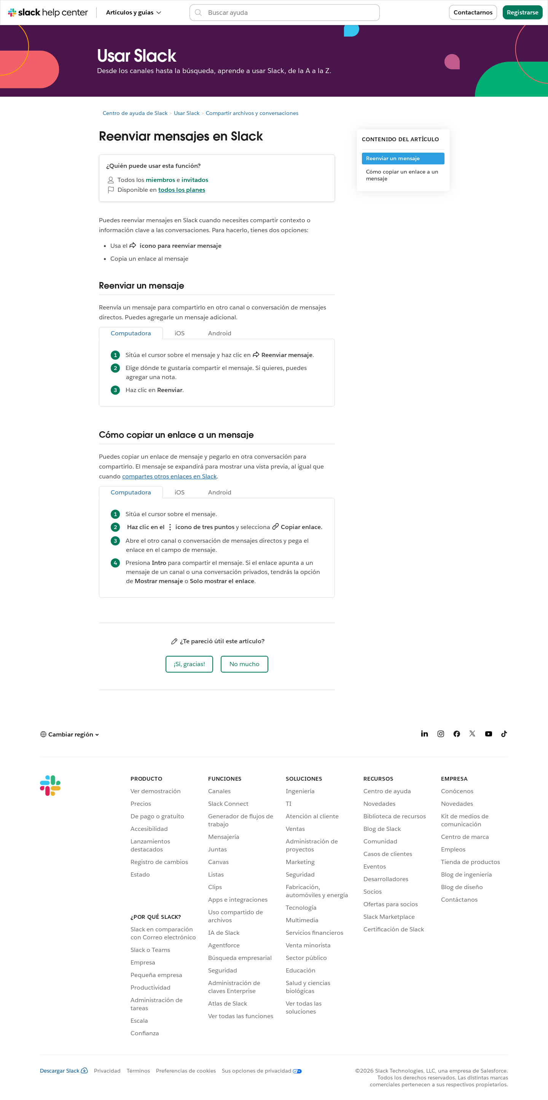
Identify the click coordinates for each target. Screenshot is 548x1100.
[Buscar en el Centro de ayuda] (291, 12)
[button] (189, 664)
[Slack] (50, 907)
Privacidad (107, 1070)
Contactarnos (473, 12)
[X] (472, 735)
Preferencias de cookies (186, 1070)
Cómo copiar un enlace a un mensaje (402, 175)
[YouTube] (488, 735)
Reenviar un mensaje (393, 158)
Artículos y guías (133, 12)
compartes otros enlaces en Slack (169, 476)
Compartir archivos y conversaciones (252, 113)
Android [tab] (219, 333)
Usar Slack (186, 113)
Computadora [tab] (131, 333)
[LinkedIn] (424, 735)
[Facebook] (456, 735)
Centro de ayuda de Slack (135, 113)
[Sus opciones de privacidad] (259, 1070)
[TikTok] (504, 735)
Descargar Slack (64, 1070)
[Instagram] (440, 735)
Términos (138, 1070)
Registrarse (522, 12)
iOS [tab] (180, 333)
